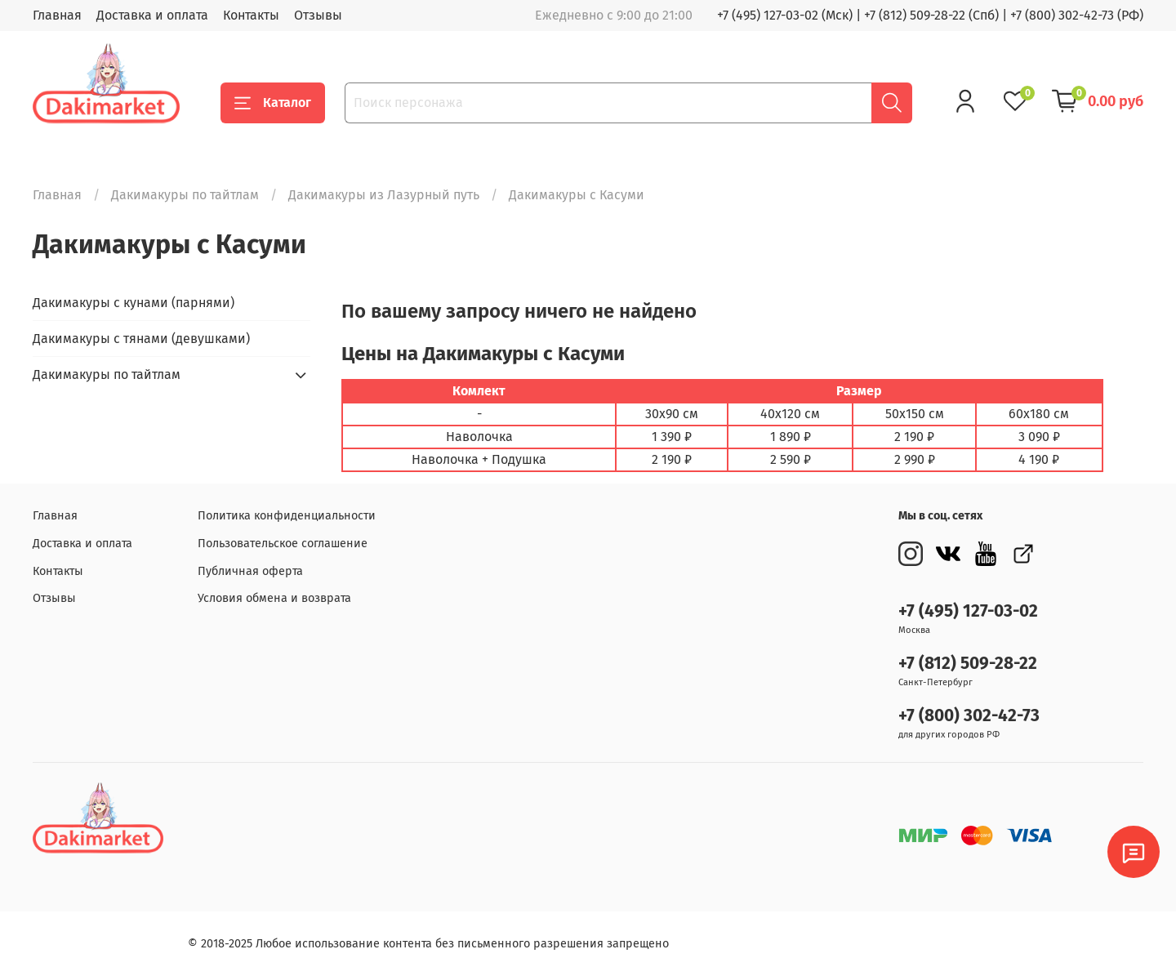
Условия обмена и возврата (274, 598)
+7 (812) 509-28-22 (967, 663)
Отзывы (318, 15)
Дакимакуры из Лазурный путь (383, 195)
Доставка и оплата (152, 15)
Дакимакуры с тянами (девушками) (141, 338)
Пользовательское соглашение (283, 543)
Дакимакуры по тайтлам (185, 195)
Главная (57, 15)
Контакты (251, 15)
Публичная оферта (250, 571)
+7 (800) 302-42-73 (969, 716)
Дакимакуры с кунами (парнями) (133, 302)
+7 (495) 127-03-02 (968, 611)
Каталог (272, 103)
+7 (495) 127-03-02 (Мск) (785, 15)
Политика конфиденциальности (287, 516)
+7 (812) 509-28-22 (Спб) (931, 15)
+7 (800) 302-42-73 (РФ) (1076, 15)
